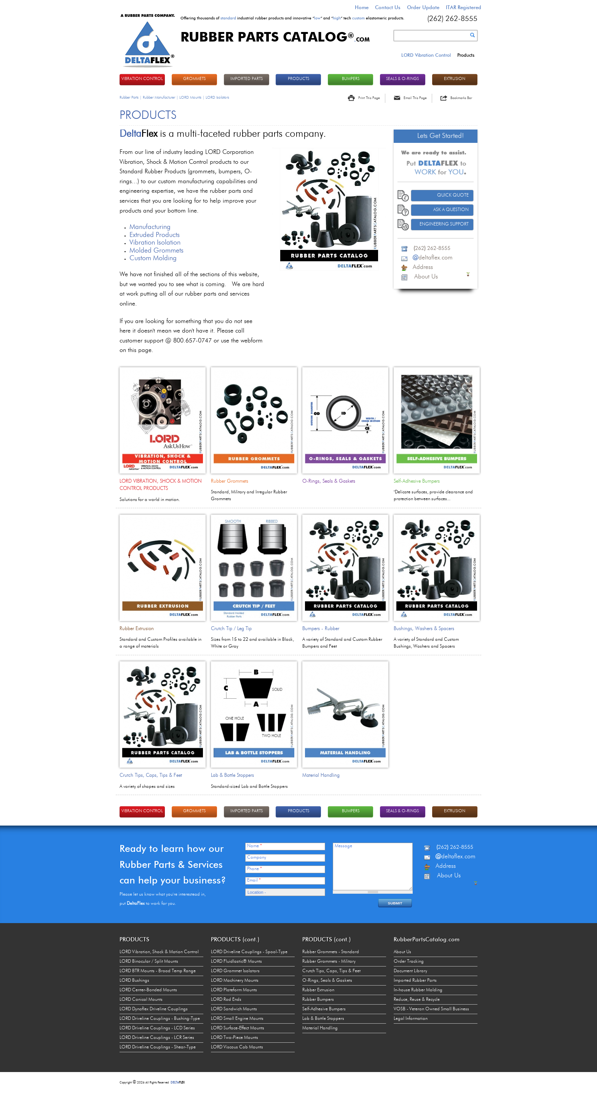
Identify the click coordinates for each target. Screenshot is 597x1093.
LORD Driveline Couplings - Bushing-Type (160, 1018)
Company (256, 857)
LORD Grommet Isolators (235, 971)
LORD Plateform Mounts (234, 990)
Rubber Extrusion (137, 628)
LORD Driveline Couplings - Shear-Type (158, 1047)
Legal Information (411, 1018)
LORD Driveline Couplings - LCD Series (157, 1028)
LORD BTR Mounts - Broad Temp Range (158, 971)
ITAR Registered (463, 7)
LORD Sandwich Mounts (234, 1009)
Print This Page (369, 98)
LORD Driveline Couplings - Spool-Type (249, 952)
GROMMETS (194, 79)
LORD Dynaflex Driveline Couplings (154, 1009)
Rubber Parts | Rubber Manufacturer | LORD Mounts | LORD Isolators (174, 97)
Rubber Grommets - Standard (330, 952)
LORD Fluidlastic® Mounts (236, 961)
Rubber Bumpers (318, 999)
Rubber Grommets (229, 481)
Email (254, 880)
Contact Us (388, 7)
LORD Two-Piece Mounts (234, 1037)
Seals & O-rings (402, 79)
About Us (402, 952)
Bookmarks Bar (461, 98)
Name (254, 846)
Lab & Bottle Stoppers (232, 775)
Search (472, 35)
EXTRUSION (454, 79)
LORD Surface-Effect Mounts (237, 1028)
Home (362, 7)
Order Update (423, 7)
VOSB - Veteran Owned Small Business (431, 1009)
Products (465, 55)
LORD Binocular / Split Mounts (149, 961)
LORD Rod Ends (226, 999)
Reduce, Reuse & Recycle (417, 999)
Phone (254, 869)
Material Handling (321, 775)
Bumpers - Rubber (320, 628)
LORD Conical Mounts (141, 999)
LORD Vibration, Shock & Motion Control (159, 952)
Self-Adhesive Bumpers (417, 481)
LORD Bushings (134, 980)
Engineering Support (444, 224)
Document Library (410, 971)
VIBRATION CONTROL (142, 79)
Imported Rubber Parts (415, 980)
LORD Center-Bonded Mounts (148, 990)
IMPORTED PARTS (246, 79)
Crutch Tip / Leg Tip (231, 628)
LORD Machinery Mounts (235, 980)
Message (343, 846)
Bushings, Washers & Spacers (424, 628)
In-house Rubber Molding (418, 990)
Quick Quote (453, 195)
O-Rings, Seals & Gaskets (328, 481)
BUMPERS (350, 79)
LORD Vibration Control (426, 55)
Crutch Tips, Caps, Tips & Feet (151, 775)
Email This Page (415, 98)
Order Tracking (409, 961)
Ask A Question (451, 210)
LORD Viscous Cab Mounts (237, 1047)
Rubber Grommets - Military (329, 961)
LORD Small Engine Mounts (237, 1018)
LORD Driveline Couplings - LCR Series (157, 1037)
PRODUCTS (298, 79)
